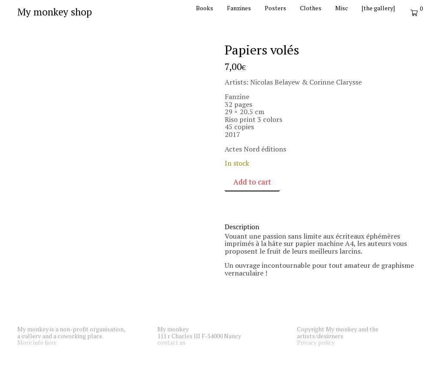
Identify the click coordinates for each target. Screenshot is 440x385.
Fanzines (239, 8)
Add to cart (252, 182)
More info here (37, 342)
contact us (171, 342)
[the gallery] (378, 8)
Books (204, 8)
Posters (275, 8)
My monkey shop (54, 11)
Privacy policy (316, 342)
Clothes (310, 8)
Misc (341, 8)
